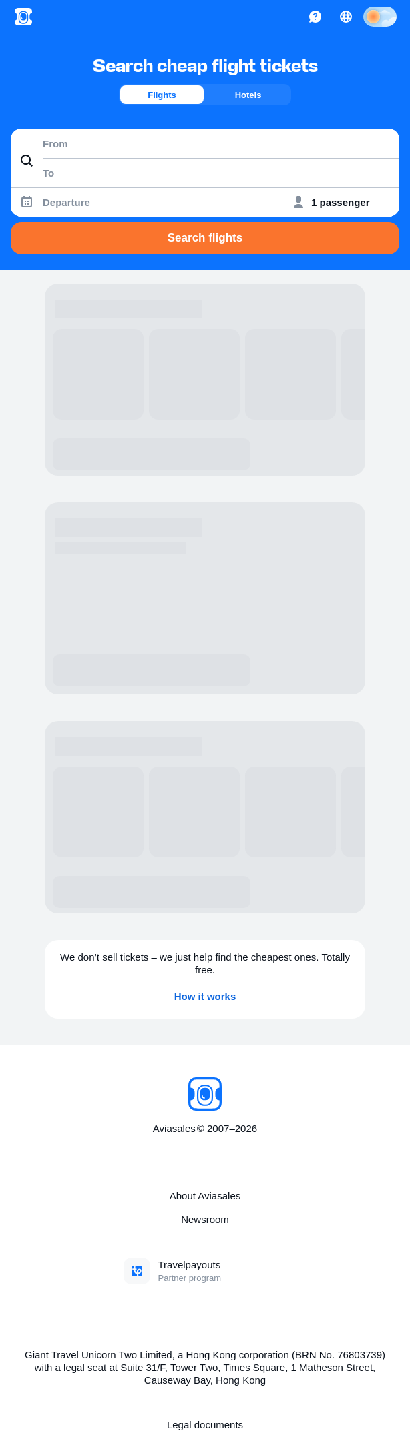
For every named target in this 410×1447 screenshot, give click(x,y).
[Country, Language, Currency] (346, 17)
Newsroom (205, 1219)
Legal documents (205, 1424)
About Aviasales (205, 1195)
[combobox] (205, 143)
